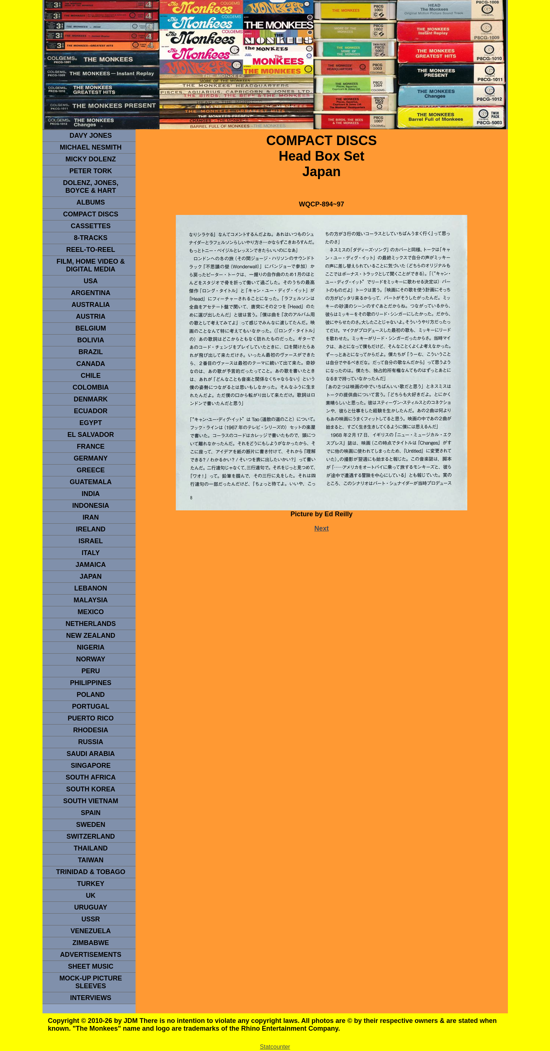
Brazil (91, 352)
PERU (90, 671)
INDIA (91, 493)
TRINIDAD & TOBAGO (91, 872)
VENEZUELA (91, 931)
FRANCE (91, 446)
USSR (90, 919)
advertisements (90, 954)
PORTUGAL (90, 706)
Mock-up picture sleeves (90, 982)
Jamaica (90, 564)
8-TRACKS (90, 238)
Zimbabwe (90, 942)
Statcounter (275, 1047)
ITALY (91, 553)
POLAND (91, 694)
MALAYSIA (90, 600)
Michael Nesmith (91, 147)
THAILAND (91, 848)
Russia (90, 742)
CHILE (91, 375)
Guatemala (91, 482)
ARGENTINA (90, 293)
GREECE (90, 470)
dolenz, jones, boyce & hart (90, 186)
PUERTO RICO (91, 718)
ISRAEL (90, 541)
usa (90, 281)
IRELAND (91, 529)
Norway (90, 659)
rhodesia (90, 730)
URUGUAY (90, 907)
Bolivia (90, 340)
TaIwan (91, 860)
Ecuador (90, 411)
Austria (91, 316)
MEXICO (91, 612)
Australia (91, 304)
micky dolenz (90, 159)
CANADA (90, 363)
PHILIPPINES (90, 683)
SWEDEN (90, 824)
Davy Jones (90, 135)
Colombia (91, 387)
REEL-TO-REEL (90, 249)
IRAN (91, 517)
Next (321, 528)
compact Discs (91, 214)
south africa (91, 777)
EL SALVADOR (90, 434)
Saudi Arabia (90, 753)
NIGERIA (91, 647)
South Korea (90, 789)
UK (91, 895)
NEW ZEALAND (90, 635)
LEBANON (90, 588)
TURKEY (90, 883)
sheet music (90, 966)
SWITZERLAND (90, 836)
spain (91, 813)
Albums (90, 202)
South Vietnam (90, 801)
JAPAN (91, 576)
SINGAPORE (90, 765)
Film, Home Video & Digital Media (91, 265)
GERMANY (90, 458)
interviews (91, 998)
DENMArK (91, 399)
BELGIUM (90, 328)
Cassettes (90, 226)
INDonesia (90, 505)
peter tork (90, 171)
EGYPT (90, 423)
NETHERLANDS (90, 623)
